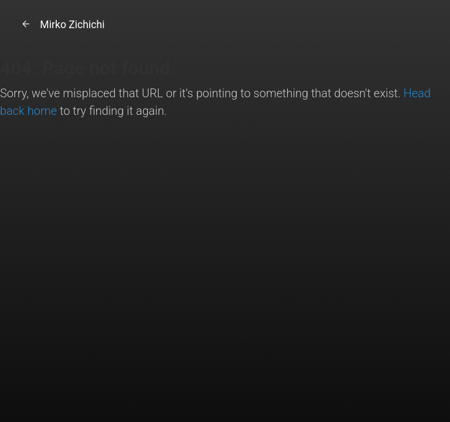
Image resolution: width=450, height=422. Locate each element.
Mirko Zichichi (61, 24)
